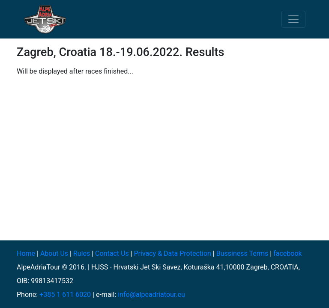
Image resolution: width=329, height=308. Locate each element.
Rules (81, 253)
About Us (54, 253)
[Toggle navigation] (293, 19)
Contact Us (112, 253)
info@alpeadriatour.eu (151, 294)
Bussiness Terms (242, 253)
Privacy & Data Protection (172, 253)
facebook (287, 253)
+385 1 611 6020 (65, 294)
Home (26, 253)
